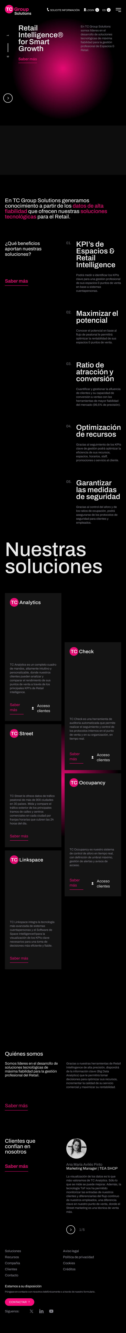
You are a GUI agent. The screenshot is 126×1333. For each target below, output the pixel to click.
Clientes (11, 1269)
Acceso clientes (41, 708)
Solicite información (63, 10)
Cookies (69, 1263)
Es (104, 10)
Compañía (12, 1263)
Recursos (12, 1257)
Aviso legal (71, 1251)
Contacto (11, 1275)
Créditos (69, 1269)
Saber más (27, 59)
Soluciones (13, 1251)
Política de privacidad (78, 1257)
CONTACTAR (19, 1302)
